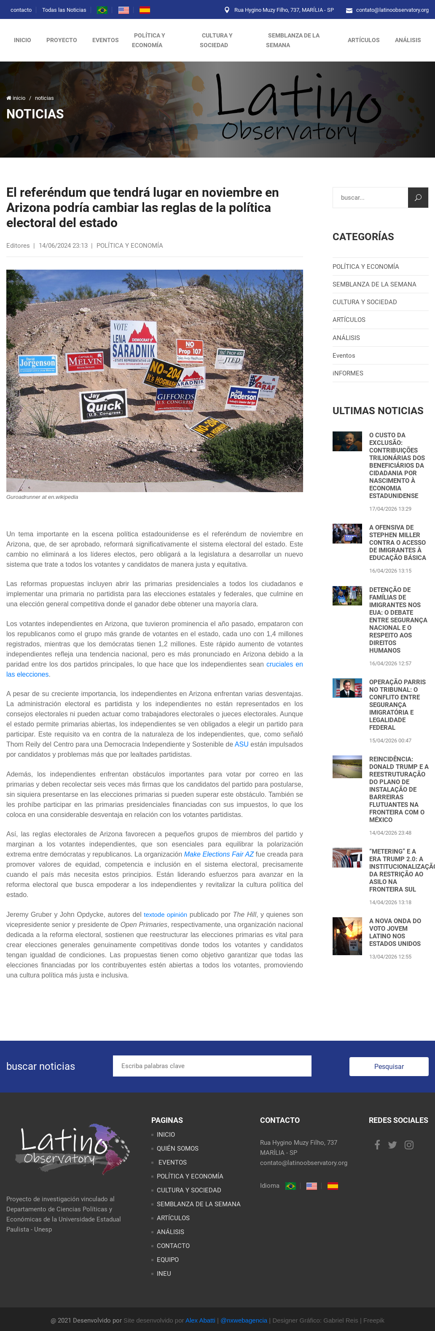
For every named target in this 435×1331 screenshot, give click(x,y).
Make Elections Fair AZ (219, 854)
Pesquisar (389, 1067)
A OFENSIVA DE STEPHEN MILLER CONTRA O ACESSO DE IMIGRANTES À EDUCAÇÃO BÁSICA (397, 543)
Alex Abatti (200, 1320)
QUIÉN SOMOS (178, 1148)
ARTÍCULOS (349, 320)
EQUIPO (168, 1260)
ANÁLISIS (346, 338)
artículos (364, 40)
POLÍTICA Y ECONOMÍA (366, 266)
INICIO (166, 1134)
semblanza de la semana (293, 40)
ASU (242, 744)
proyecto (61, 40)
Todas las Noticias (64, 10)
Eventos (344, 355)
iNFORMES (348, 373)
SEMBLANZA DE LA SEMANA (374, 284)
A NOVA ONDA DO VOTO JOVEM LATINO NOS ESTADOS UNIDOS (395, 932)
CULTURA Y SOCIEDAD (365, 302)
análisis (408, 40)
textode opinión (165, 914)
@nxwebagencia (243, 1320)
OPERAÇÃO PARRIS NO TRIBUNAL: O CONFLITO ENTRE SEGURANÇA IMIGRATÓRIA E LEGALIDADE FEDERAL (397, 704)
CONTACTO (173, 1246)
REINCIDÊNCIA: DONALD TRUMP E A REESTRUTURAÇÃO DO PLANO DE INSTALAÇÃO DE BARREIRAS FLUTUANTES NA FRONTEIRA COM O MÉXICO (399, 789)
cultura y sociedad (216, 40)
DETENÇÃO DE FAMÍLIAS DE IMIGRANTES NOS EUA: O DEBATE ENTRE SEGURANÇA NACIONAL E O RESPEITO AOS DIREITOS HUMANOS (398, 620)
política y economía (148, 40)
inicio (22, 40)
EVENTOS (172, 1162)
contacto (21, 10)
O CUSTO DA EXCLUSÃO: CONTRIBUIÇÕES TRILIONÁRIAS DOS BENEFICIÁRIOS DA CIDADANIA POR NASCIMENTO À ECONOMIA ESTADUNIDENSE (397, 465)
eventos (105, 40)
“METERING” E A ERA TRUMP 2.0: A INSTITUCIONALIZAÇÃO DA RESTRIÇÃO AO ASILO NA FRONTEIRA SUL (399, 870)
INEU (164, 1273)
